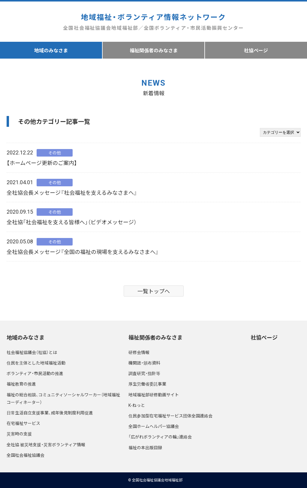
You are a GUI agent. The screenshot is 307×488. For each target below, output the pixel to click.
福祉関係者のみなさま (154, 50)
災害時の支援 (19, 434)
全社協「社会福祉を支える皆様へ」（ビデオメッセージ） (72, 222)
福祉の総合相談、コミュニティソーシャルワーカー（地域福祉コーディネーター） (63, 398)
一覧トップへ (153, 291)
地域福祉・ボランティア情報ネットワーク (153, 21)
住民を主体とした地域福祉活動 (36, 363)
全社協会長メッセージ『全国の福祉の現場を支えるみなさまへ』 (83, 252)
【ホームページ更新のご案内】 (42, 163)
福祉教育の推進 (21, 384)
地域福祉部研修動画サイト (153, 395)
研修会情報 (138, 352)
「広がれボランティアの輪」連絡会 (160, 437)
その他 (54, 153)
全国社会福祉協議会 (25, 455)
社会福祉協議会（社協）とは (32, 352)
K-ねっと (136, 405)
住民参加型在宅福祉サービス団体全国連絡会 (170, 416)
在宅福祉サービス (23, 423)
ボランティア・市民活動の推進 (35, 373)
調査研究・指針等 (144, 373)
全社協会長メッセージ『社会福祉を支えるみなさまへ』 (72, 192)
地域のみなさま (51, 50)
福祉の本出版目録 (145, 447)
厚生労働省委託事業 (147, 384)
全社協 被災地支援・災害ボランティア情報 (46, 444)
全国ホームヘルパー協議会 (153, 426)
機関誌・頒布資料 (144, 363)
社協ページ (264, 337)
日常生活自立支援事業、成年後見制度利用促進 (50, 413)
